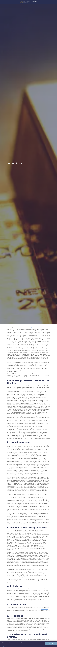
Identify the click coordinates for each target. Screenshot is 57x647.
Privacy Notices (44, 609)
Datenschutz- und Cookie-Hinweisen (13, 645)
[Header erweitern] (2, 2)
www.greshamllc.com (29, 328)
